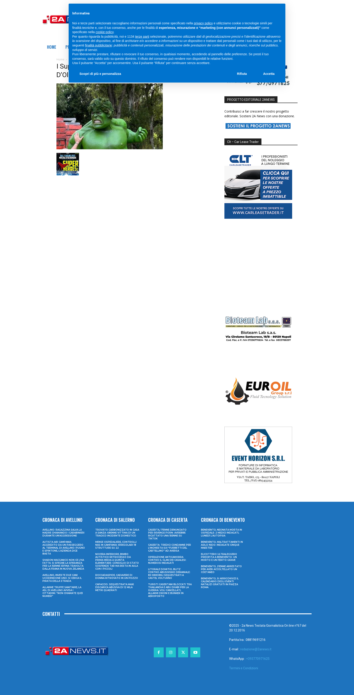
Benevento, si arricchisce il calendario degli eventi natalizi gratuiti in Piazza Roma (220, 583)
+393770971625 (258, 658)
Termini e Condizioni (243, 668)
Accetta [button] (269, 74)
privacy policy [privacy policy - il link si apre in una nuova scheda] (203, 23)
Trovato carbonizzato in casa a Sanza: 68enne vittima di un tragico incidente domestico (117, 532)
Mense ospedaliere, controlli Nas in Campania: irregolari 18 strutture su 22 (116, 545)
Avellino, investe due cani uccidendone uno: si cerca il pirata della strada (62, 578)
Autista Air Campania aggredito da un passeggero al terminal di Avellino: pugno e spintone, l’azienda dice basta (63, 548)
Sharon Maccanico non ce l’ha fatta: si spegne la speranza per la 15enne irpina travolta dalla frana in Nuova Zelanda (63, 564)
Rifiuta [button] (242, 74)
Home (60, 59)
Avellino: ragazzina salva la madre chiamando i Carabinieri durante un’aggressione (63, 532)
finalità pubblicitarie (98, 45)
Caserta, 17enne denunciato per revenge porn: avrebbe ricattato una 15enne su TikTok (167, 534)
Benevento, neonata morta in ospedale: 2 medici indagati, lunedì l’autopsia (221, 532)
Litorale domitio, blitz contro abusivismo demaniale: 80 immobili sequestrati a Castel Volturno (169, 574)
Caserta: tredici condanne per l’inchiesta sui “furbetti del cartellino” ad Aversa (169, 547)
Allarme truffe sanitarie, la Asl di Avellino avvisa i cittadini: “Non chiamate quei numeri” (62, 592)
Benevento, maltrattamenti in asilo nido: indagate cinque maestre (222, 545)
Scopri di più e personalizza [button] (100, 74)
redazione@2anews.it (255, 649)
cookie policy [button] (105, 32)
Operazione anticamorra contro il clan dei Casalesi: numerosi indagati (167, 560)
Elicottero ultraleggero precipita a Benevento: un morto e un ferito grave (219, 557)
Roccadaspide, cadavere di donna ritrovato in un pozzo (116, 577)
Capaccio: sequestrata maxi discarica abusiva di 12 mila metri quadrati (114, 587)
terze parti (142, 36)
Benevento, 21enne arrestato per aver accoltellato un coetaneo (221, 569)
